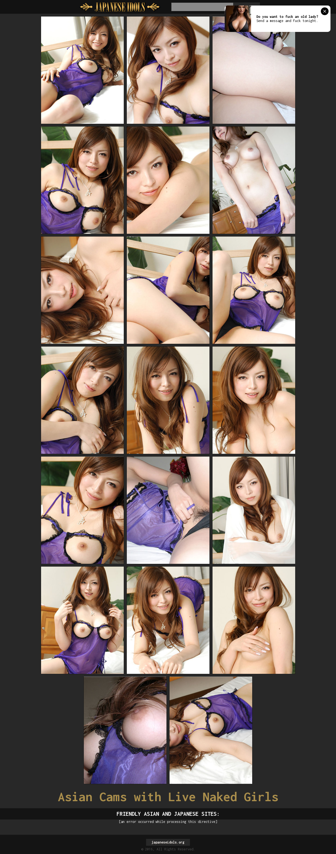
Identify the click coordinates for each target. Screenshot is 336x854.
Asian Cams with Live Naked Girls (168, 796)
